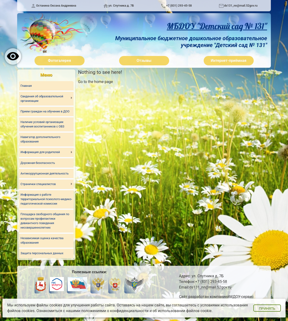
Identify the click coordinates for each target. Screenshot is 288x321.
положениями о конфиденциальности (115, 311)
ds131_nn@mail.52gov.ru (241, 5)
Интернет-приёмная (228, 60)
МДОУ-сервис (241, 296)
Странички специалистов (38, 184)
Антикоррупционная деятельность (44, 173)
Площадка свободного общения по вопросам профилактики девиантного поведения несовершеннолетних (44, 220)
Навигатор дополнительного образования (40, 139)
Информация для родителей (40, 152)
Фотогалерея (59, 60)
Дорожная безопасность (37, 163)
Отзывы (144, 60)
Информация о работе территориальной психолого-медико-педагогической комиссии (46, 199)
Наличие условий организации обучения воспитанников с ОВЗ (42, 124)
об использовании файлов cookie (182, 311)
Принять (267, 308)
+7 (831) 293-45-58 (179, 5)
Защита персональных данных (41, 253)
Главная (26, 85)
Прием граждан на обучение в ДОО (44, 111)
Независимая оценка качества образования (41, 240)
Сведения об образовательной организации (41, 99)
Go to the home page (95, 81)
